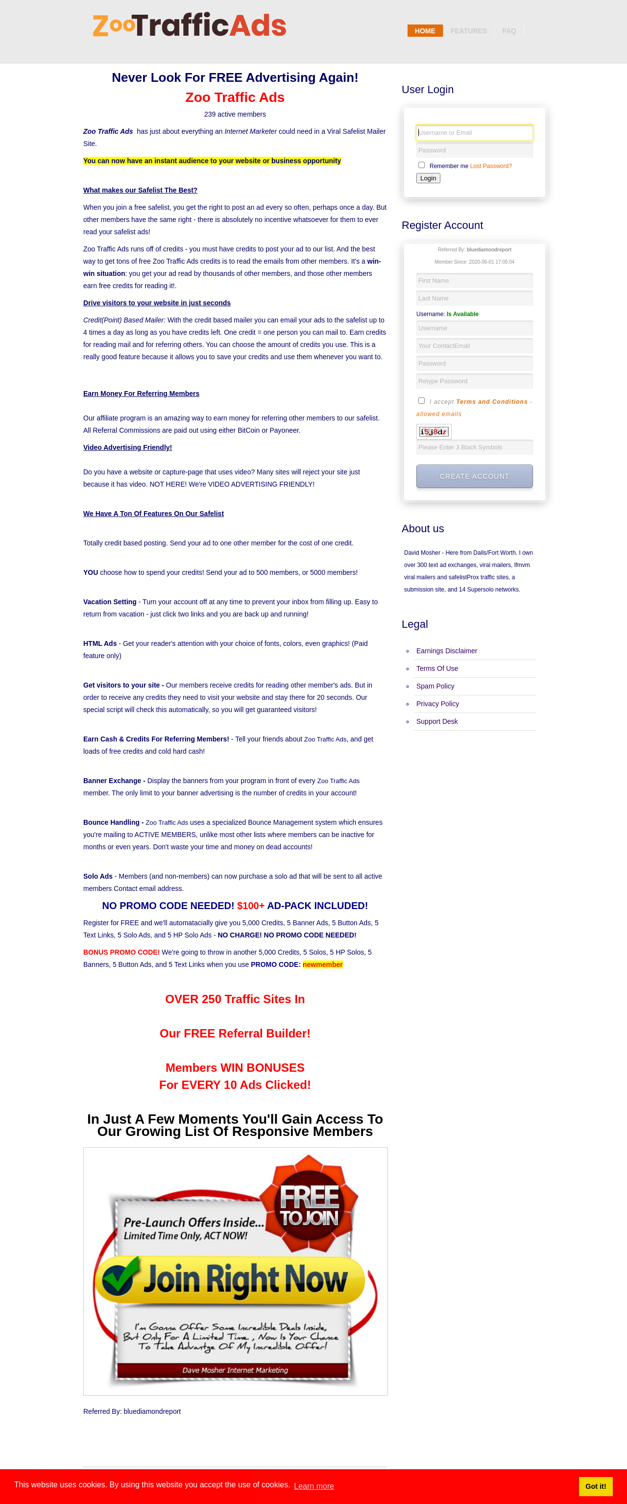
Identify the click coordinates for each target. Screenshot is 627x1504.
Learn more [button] (314, 1486)
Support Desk (437, 721)
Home (425, 30)
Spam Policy (435, 686)
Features (469, 30)
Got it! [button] (595, 1486)
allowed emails (439, 414)
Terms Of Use (437, 668)
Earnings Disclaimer (446, 651)
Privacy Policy (437, 704)
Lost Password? (491, 166)
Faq (509, 30)
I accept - (474, 407)
